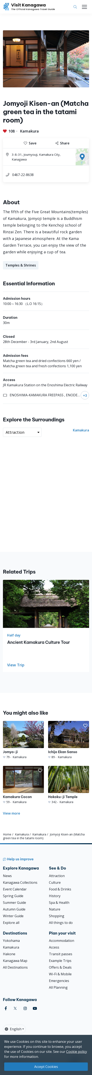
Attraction (57, 876)
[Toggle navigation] (84, 7)
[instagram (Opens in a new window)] (25, 1008)
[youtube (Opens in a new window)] (35, 1008)
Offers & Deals (60, 967)
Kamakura (29, 131)
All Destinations (15, 967)
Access (54, 947)
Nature (54, 909)
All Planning (58, 987)
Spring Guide (13, 896)
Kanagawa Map (15, 960)
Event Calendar (15, 889)
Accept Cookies (46, 1066)
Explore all (11, 922)
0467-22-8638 (23, 174)
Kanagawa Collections (20, 882)
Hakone (9, 954)
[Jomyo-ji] (23, 740)
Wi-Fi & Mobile (60, 974)
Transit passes (60, 954)
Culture (55, 882)
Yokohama (11, 940)
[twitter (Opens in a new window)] (15, 1008)
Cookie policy (76, 1051)
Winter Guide (13, 916)
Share (62, 143)
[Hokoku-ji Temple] (68, 785)
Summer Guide (14, 902)
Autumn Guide (14, 909)
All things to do (61, 922)
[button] (40, 726)
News (7, 876)
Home (7, 834)
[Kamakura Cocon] (23, 785)
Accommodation (61, 940)
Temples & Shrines (20, 265)
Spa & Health (59, 902)
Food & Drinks (60, 889)
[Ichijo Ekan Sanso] (68, 740)
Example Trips (60, 960)
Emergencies (59, 980)
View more (11, 813)
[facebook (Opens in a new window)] (6, 1008)
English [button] (13, 1029)
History (54, 896)
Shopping (56, 916)
